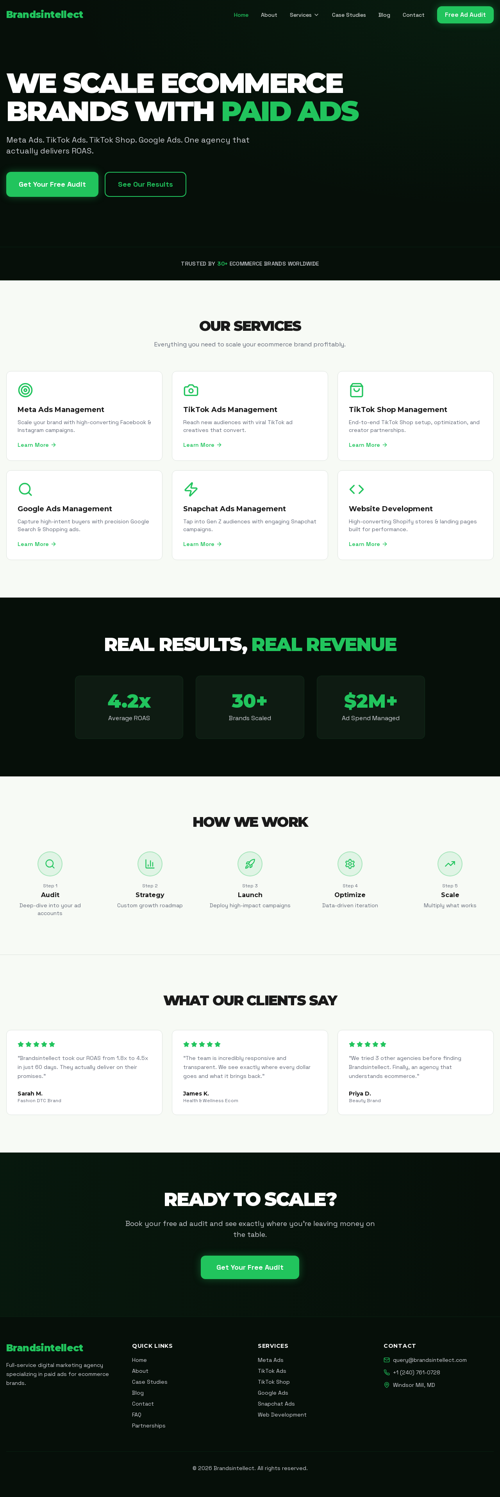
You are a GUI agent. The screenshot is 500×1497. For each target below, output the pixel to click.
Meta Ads (271, 1359)
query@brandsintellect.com (425, 1359)
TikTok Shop (274, 1381)
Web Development (282, 1414)
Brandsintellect (44, 14)
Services (305, 14)
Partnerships (149, 1425)
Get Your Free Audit (52, 184)
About (269, 14)
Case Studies (349, 14)
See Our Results (145, 184)
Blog (384, 14)
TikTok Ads (272, 1370)
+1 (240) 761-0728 (412, 1372)
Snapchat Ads (276, 1403)
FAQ (136, 1414)
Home (241, 14)
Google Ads (273, 1392)
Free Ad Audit (465, 15)
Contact (414, 14)
